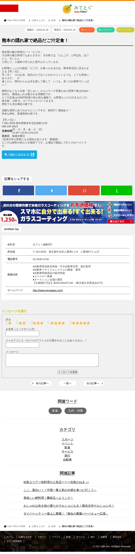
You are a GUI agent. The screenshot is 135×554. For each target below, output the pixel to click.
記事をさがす (38, 20)
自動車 (67, 461)
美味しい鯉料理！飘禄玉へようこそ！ (48, 500)
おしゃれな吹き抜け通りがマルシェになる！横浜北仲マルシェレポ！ (68, 507)
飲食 (53, 20)
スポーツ (67, 441)
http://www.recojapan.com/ (48, 290)
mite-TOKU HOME (16, 20)
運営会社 (117, 539)
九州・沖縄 (75, 412)
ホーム (10, 539)
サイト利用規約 (14, 543)
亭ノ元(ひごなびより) (16, 154)
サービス (67, 453)
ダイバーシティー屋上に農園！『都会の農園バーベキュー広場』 (65, 515)
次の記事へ (92, 385)
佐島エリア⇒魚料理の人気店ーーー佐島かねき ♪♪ (56, 484)
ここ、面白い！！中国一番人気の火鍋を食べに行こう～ (60, 492)
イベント (67, 445)
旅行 (67, 457)
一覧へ (67, 385)
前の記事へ (42, 385)
